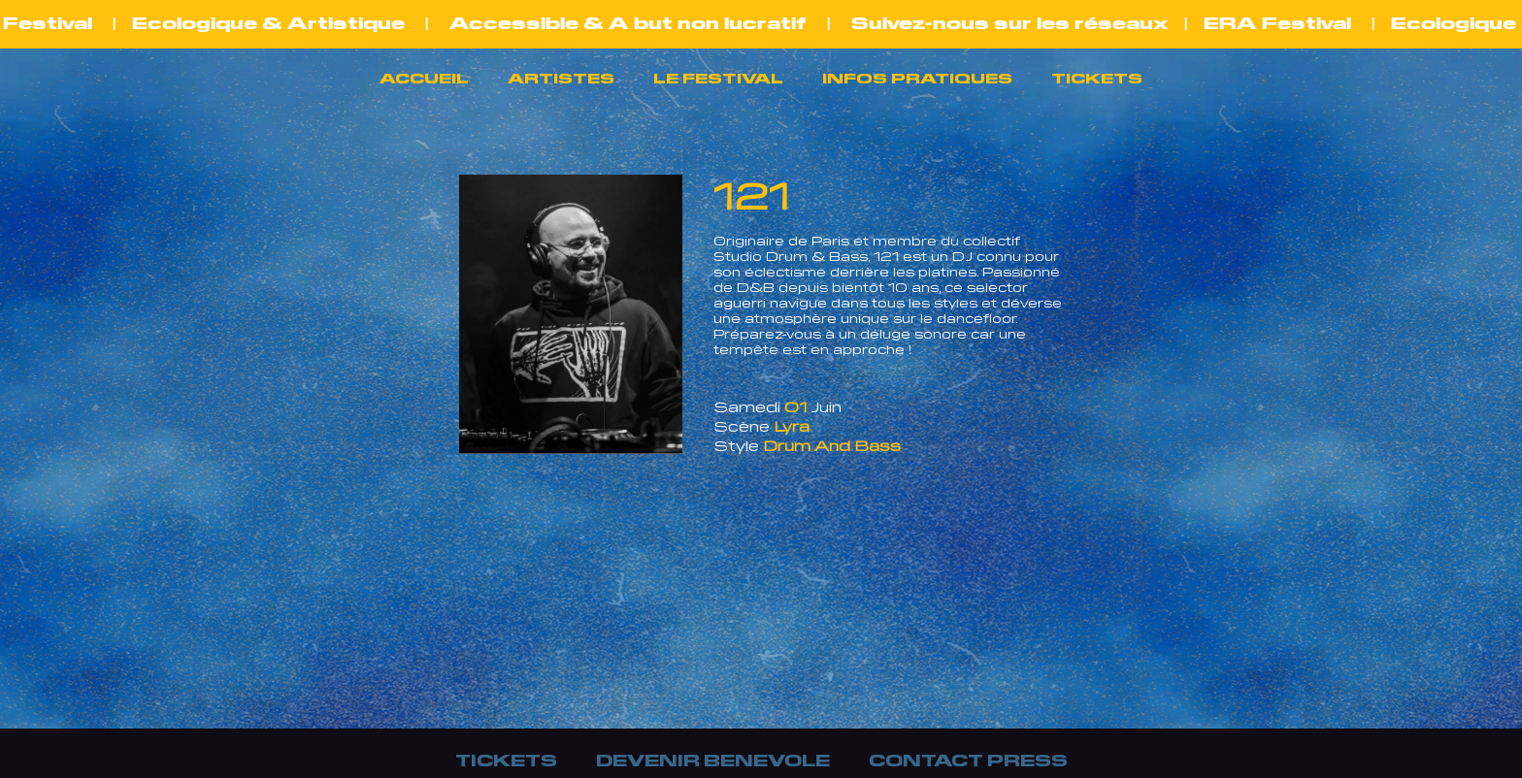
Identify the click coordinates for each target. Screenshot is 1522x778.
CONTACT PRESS (968, 758)
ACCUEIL (424, 77)
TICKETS (1096, 77)
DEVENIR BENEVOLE (713, 758)
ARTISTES (561, 77)
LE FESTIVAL (718, 77)
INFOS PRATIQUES (917, 77)
